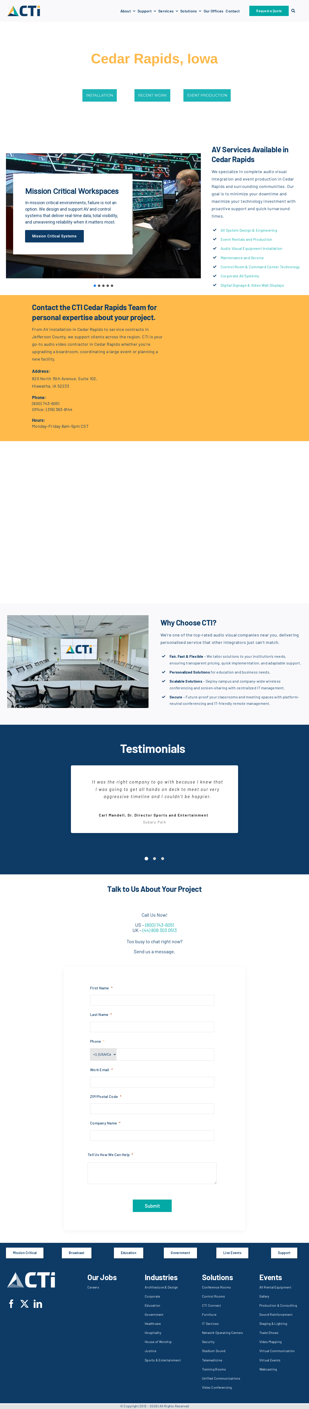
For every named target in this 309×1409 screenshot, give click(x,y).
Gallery (264, 1296)
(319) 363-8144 (59, 409)
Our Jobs (102, 1277)
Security (208, 1342)
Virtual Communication (277, 1351)
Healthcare (153, 1323)
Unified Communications (221, 1378)
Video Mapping (270, 1342)
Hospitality (153, 1333)
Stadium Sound (214, 1351)
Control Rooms (213, 1296)
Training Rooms (214, 1369)
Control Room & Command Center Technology (260, 266)
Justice (150, 1351)
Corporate (152, 1296)
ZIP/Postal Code (104, 1096)
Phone (95, 1041)
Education (152, 1305)
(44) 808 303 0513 (159, 930)
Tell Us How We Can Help (109, 1154)
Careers (93, 1287)
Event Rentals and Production (246, 239)
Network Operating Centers (222, 1333)
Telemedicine (212, 1360)
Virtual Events (270, 1360)
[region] (103, 215)
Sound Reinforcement (276, 1314)
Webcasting (268, 1369)
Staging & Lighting (273, 1323)
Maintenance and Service (242, 257)
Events (270, 1277)
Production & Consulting (278, 1305)
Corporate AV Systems (240, 276)
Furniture (209, 1314)
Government (154, 1314)
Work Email (99, 1069)
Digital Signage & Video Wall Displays (252, 285)
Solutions (217, 1277)
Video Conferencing (217, 1387)
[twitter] (24, 1303)
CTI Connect (211, 1305)
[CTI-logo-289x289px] (24, 7)
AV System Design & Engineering (249, 230)
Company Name (103, 1123)
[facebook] (11, 1303)
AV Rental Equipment (275, 1287)
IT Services (210, 1323)
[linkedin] (38, 1303)
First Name (99, 988)
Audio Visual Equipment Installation (251, 248)
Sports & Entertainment (163, 1360)
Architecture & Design (161, 1287)
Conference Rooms (216, 1287)
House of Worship (158, 1342)
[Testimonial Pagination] (146, 858)
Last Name (99, 1014)
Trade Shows (269, 1333)
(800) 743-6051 (45, 403)
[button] (95, 286)
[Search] (293, 11)
